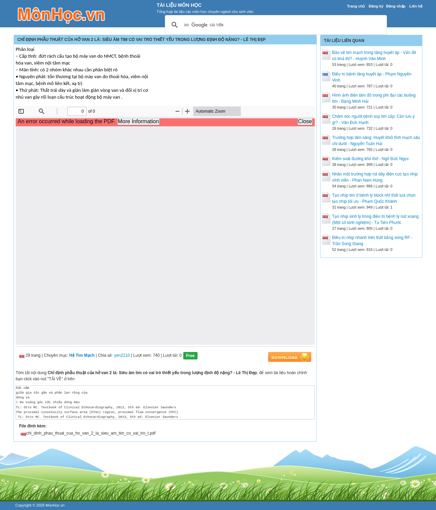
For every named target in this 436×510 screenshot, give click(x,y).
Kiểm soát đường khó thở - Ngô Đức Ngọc (370, 158)
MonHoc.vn (55, 505)
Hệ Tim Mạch (81, 355)
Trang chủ (356, 6)
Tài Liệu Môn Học (179, 5)
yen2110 (122, 355)
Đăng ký (376, 6)
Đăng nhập (396, 6)
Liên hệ (415, 6)
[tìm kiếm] (274, 25)
